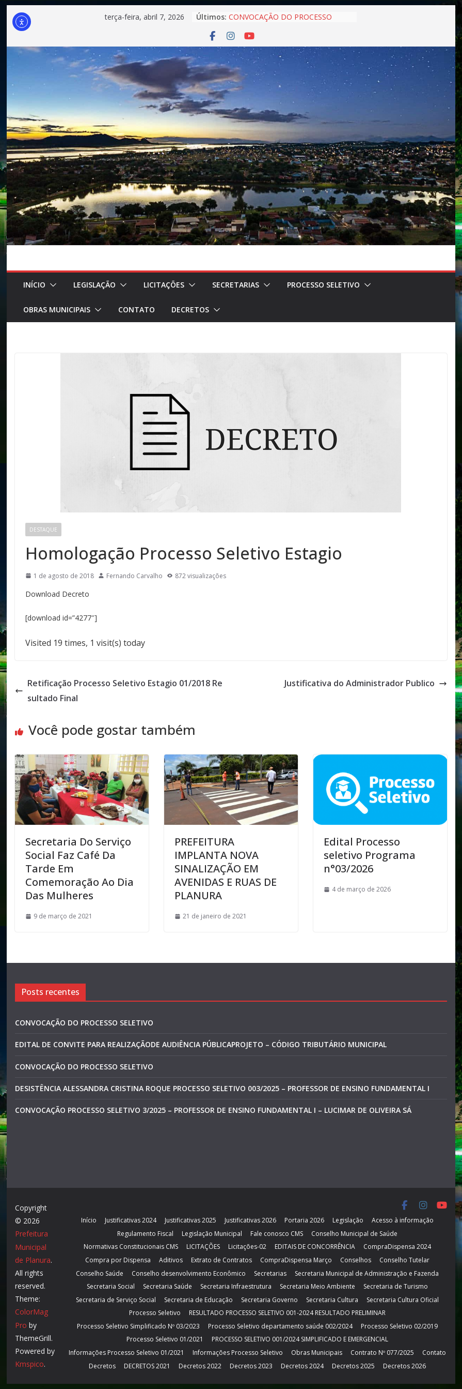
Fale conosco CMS (276, 1233)
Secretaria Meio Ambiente (317, 1286)
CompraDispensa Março (296, 1260)
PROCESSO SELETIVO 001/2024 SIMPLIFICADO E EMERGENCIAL (300, 1339)
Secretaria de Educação (198, 1299)
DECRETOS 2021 (147, 1366)
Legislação (94, 285)
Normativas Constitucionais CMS (131, 1246)
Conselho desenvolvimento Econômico (189, 1273)
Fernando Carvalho (134, 575)
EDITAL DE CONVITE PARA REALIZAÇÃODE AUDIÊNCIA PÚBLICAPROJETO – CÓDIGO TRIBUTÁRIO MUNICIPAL (201, 1044)
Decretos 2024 (302, 1366)
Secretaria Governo (269, 1299)
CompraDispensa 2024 (397, 1246)
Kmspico (29, 1364)
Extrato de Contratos (221, 1260)
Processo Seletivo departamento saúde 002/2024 (280, 1326)
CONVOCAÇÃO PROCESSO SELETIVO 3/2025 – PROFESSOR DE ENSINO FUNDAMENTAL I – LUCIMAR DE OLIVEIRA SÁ (213, 1110)
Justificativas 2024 (130, 1220)
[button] (51, 285)
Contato (136, 309)
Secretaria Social (111, 1286)
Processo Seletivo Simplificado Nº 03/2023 (138, 1326)
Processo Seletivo (323, 285)
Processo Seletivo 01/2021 (164, 1339)
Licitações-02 (247, 1246)
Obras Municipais (56, 309)
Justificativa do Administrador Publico (365, 683)
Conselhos (355, 1260)
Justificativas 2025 (190, 1220)
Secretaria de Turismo (395, 1286)
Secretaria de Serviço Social (116, 1299)
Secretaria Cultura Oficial (403, 1299)
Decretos (190, 309)
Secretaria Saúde (167, 1286)
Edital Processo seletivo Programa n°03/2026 (370, 855)
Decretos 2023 (251, 1366)
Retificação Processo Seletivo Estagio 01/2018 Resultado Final (118, 690)
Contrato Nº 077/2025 (382, 1352)
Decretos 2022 (200, 1366)
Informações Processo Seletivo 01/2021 (126, 1352)
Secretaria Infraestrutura (236, 1286)
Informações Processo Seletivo (238, 1352)
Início (34, 285)
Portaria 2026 (304, 1220)
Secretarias (235, 285)
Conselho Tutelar (404, 1260)
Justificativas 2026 (250, 1220)
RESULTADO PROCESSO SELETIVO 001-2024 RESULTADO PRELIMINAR (287, 1312)
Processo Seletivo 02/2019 (399, 1326)
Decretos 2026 (404, 1366)
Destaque (43, 529)
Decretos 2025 (353, 1366)
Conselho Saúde (99, 1273)
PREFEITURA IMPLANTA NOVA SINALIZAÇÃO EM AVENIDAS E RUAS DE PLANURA (225, 868)
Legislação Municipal (212, 1233)
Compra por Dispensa (118, 1260)
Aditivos (171, 1260)
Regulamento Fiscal (145, 1233)
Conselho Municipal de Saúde (354, 1233)
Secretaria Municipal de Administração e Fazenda (367, 1273)
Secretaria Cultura (332, 1299)
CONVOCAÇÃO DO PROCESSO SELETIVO (84, 1023)
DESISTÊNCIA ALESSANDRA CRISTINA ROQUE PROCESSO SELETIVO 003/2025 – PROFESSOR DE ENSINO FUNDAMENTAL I (222, 1088)
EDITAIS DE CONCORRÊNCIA (315, 1246)
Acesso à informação (403, 1220)
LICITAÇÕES (164, 285)
